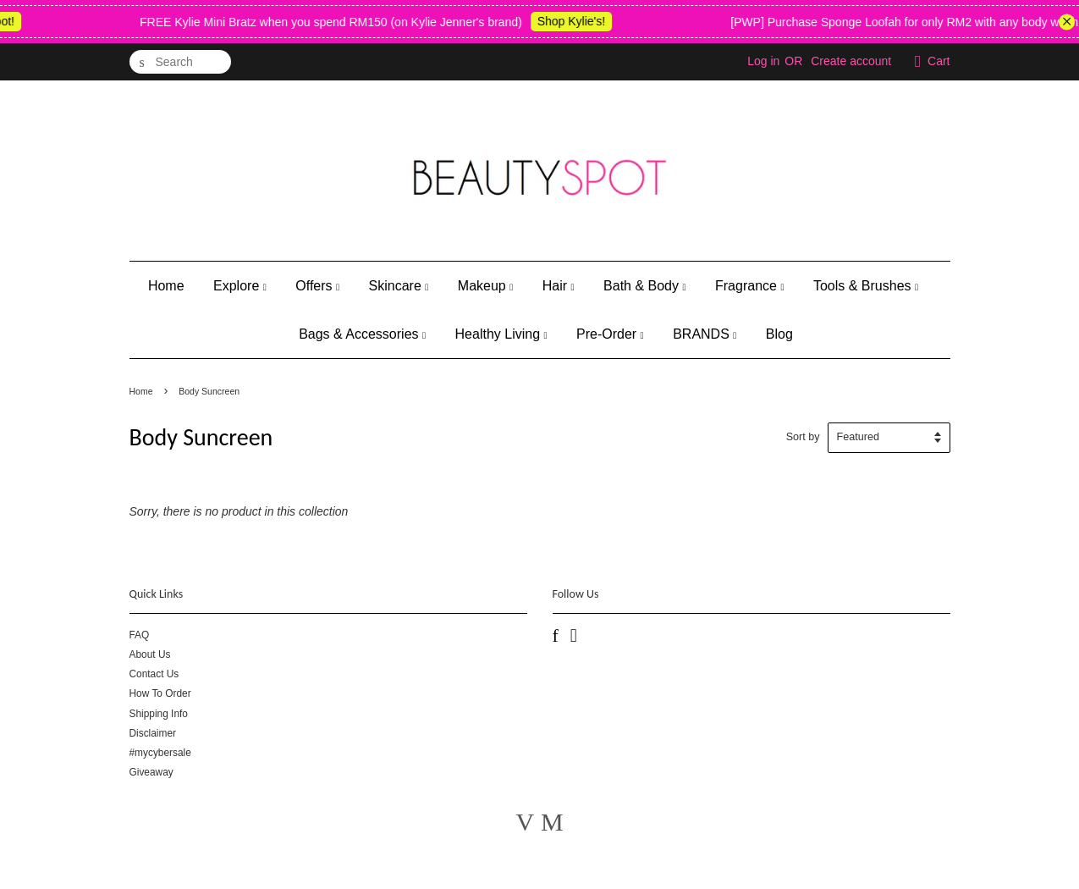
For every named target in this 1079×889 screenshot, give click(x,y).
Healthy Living (501, 334)
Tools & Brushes (865, 286)
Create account (851, 61)
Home (166, 286)
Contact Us (154, 674)
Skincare (399, 286)
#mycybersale (160, 753)
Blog (779, 334)
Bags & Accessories (362, 334)
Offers (317, 286)
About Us (150, 654)
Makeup (485, 286)
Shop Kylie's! (579, 21)
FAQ (139, 635)
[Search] (180, 62)
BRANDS (704, 334)
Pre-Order (610, 334)
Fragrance (749, 286)
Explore (240, 286)
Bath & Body (644, 286)
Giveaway (151, 772)
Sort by (803, 437)
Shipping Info (158, 714)
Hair (558, 286)
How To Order (160, 693)
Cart (939, 61)
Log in (763, 61)
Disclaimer (153, 733)
